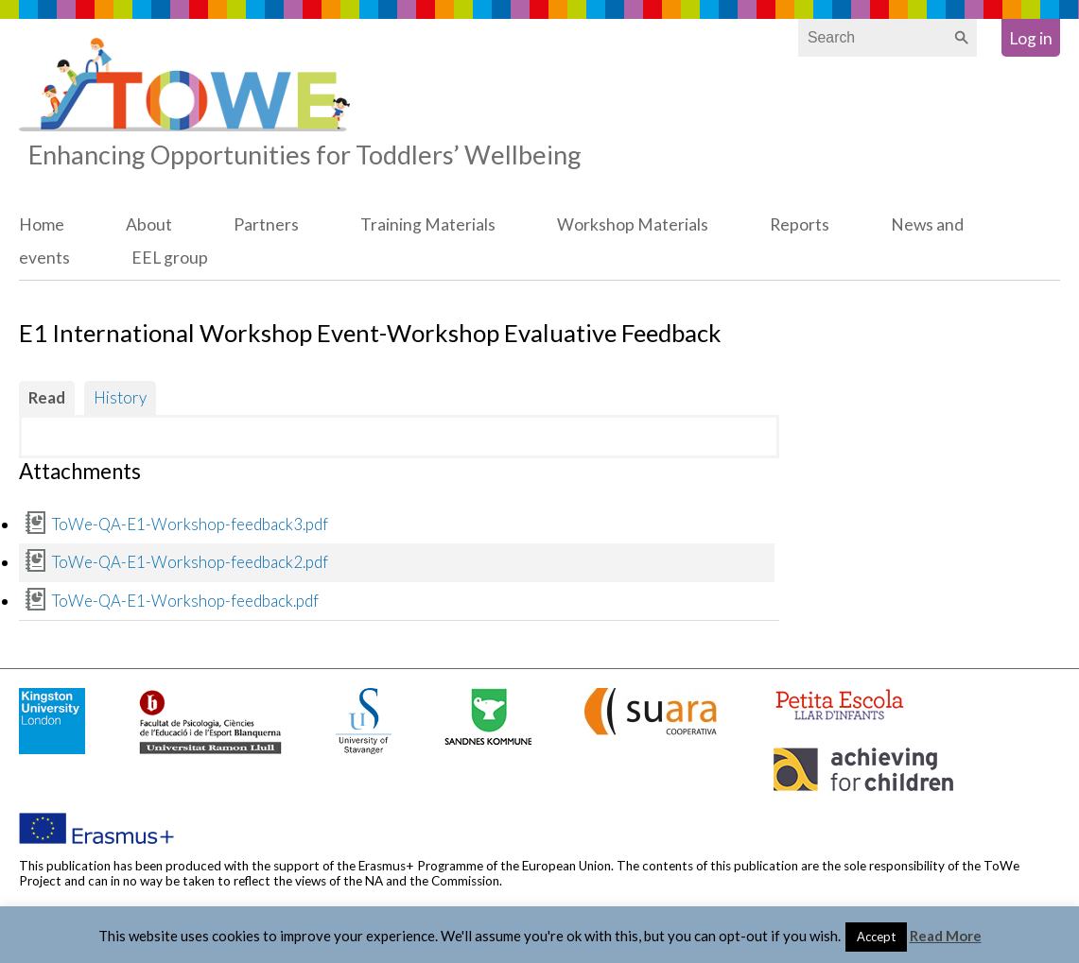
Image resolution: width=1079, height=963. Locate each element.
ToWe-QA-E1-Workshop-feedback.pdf (185, 600)
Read (46, 397)
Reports (799, 224)
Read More (946, 935)
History (120, 397)
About (149, 224)
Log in (1031, 38)
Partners (266, 224)
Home (41, 224)
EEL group (169, 257)
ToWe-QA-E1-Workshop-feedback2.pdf (190, 562)
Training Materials (428, 224)
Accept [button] (876, 936)
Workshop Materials (632, 224)
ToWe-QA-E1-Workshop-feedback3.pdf (190, 524)
